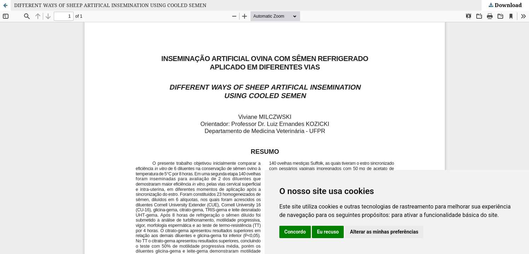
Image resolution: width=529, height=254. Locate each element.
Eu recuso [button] (328, 232)
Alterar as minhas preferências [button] (384, 232)
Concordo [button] (295, 232)
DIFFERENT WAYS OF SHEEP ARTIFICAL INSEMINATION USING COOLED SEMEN (110, 5)
